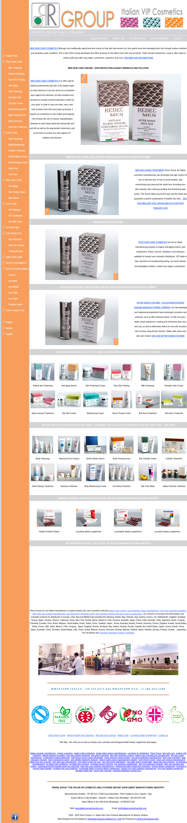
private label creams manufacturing (111, 753)
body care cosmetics (172, 758)
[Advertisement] (108, 577)
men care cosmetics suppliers (173, 611)
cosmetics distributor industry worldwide (117, 633)
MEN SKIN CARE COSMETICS (44, 48)
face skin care (169, 753)
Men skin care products (106, 735)
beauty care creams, (118, 611)
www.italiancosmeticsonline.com (89, 808)
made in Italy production (84, 753)
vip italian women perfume (101, 764)
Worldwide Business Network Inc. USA (104, 819)
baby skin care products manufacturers (97, 766)
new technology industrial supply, (80, 614)
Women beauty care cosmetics (80, 735)
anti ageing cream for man (89, 762)
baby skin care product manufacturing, (49, 614)
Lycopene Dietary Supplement (143, 735)
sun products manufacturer (126, 764)
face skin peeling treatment (78, 755)
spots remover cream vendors (117, 758)
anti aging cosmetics (100, 755)
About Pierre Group (56, 735)
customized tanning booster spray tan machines (58, 766)
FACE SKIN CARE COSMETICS (153, 242)
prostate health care (84, 771)
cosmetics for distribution (138, 753)
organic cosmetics (65, 753)
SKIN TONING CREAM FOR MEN (108, 222)
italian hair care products (164, 762)
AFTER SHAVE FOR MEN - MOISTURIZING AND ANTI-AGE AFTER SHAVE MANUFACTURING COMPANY (108, 287)
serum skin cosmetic (103, 771)
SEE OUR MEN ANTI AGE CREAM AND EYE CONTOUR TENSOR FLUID (162, 203)
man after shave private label (139, 762)
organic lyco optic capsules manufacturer (138, 768)
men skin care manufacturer (64, 762)
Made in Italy (123, 735)
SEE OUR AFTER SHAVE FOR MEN (168, 336)
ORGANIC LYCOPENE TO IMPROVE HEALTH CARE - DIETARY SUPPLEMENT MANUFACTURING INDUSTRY (108, 498)
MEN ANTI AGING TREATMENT (149, 170)
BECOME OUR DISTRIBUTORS (138, 58)
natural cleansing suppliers (53, 755)
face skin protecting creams (122, 755)
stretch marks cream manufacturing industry (118, 760)
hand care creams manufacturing (170, 760)
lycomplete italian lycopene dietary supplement (99, 768)
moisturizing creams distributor (56, 758)
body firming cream (147, 760)
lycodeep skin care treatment (65, 768)
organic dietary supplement (163, 766)
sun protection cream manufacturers (143, 611)
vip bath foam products (79, 764)
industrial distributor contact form (127, 771)
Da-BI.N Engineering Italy (148, 819)
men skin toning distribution (114, 762)
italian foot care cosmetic (40, 762)
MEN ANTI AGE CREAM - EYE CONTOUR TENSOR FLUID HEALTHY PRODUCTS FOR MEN (108, 157)
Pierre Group (155, 753)
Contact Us (163, 735)
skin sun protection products (151, 764)
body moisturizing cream (58, 760)
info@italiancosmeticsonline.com (132, 808)
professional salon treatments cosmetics (133, 766)
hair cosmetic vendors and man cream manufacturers (119, 614)
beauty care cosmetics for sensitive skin (152, 755)
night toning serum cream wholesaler (87, 758)
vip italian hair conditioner (57, 764)
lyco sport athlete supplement (170, 768)
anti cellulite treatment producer (84, 760)
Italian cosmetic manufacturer (43, 753)
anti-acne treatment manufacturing (146, 758)
